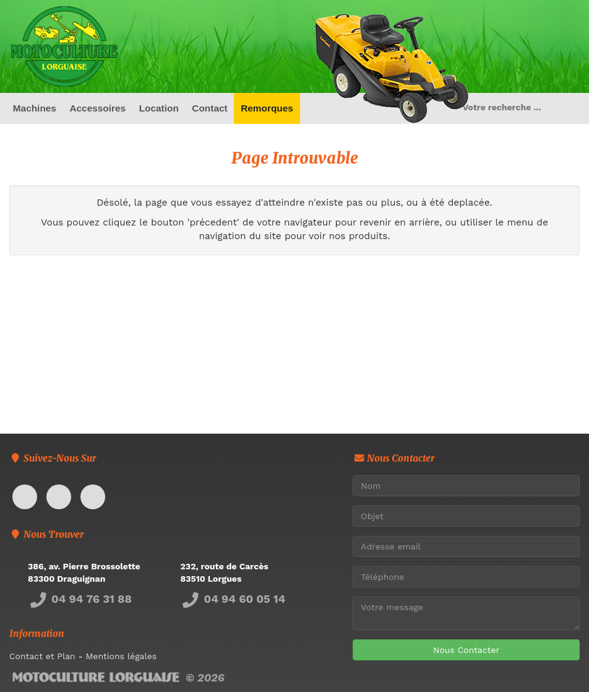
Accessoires (97, 108)
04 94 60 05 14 (233, 598)
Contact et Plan (42, 656)
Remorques (267, 108)
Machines (34, 108)
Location (159, 108)
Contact (209, 108)
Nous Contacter (466, 650)
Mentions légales (121, 656)
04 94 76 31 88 (80, 598)
